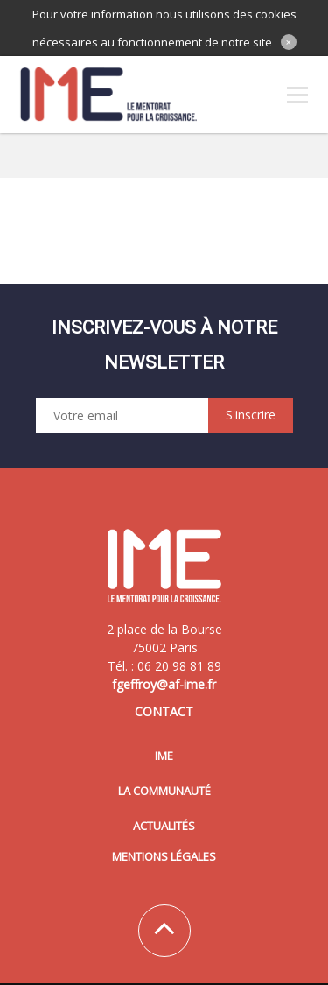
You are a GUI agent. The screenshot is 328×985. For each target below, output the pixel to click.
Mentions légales (164, 856)
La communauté (164, 791)
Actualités (164, 826)
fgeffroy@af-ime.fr (164, 684)
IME (164, 755)
